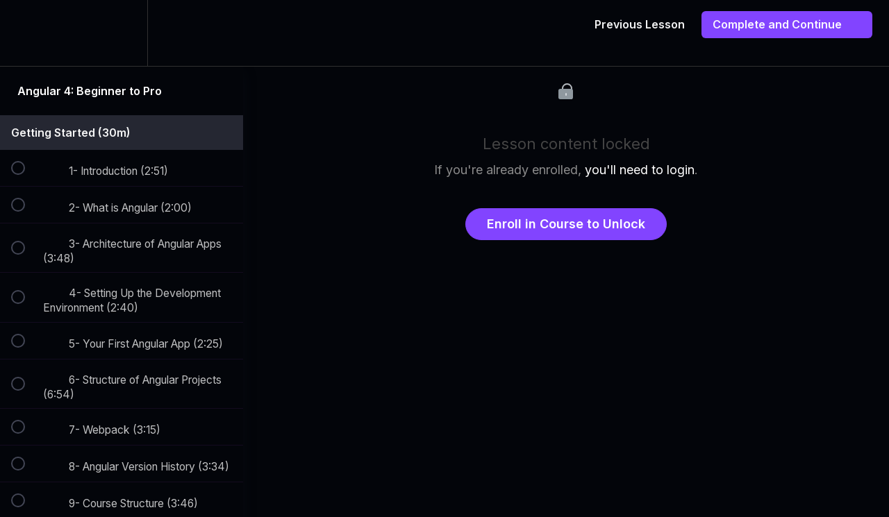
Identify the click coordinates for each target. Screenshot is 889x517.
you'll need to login (640, 169)
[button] (25, 33)
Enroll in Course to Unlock (566, 224)
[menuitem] (121, 33)
